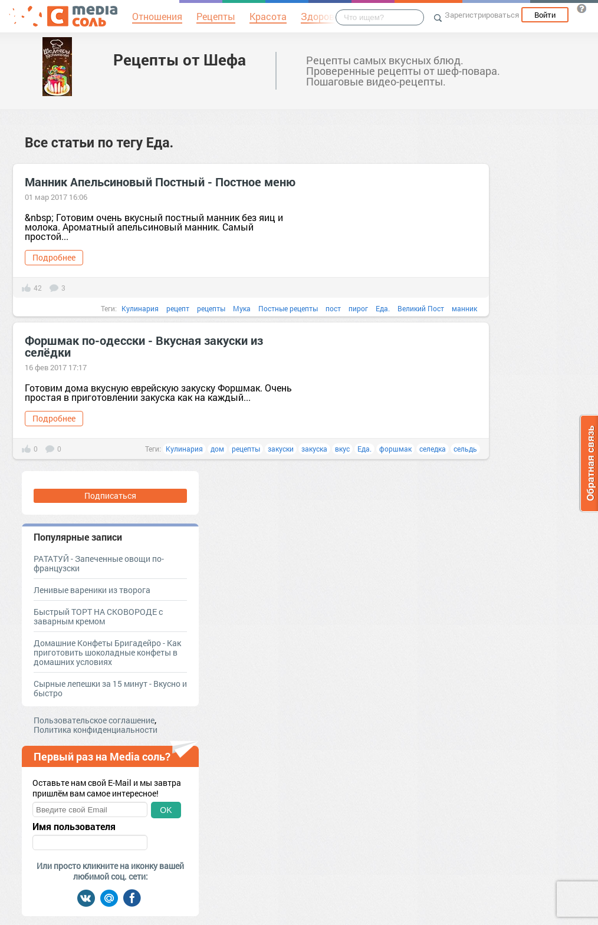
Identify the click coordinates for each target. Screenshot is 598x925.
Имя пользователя (74, 826)
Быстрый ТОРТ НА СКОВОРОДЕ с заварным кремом (98, 616)
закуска (314, 448)
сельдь (465, 448)
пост (333, 308)
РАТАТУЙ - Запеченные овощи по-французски (99, 563)
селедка (432, 448)
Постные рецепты (288, 308)
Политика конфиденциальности (95, 729)
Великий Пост (420, 308)
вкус (342, 448)
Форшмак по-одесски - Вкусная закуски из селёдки (144, 346)
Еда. (383, 308)
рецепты (211, 308)
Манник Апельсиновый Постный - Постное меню (160, 181)
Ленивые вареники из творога (92, 589)
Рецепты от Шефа (179, 60)
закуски (281, 448)
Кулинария (140, 308)
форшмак (395, 448)
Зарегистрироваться (482, 14)
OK (166, 810)
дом (217, 448)
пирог (358, 308)
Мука (242, 308)
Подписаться (110, 495)
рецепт (177, 308)
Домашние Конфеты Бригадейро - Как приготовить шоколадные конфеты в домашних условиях (107, 652)
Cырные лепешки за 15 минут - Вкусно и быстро (110, 688)
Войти (545, 14)
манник (464, 308)
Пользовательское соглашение (94, 720)
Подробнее (53, 257)
